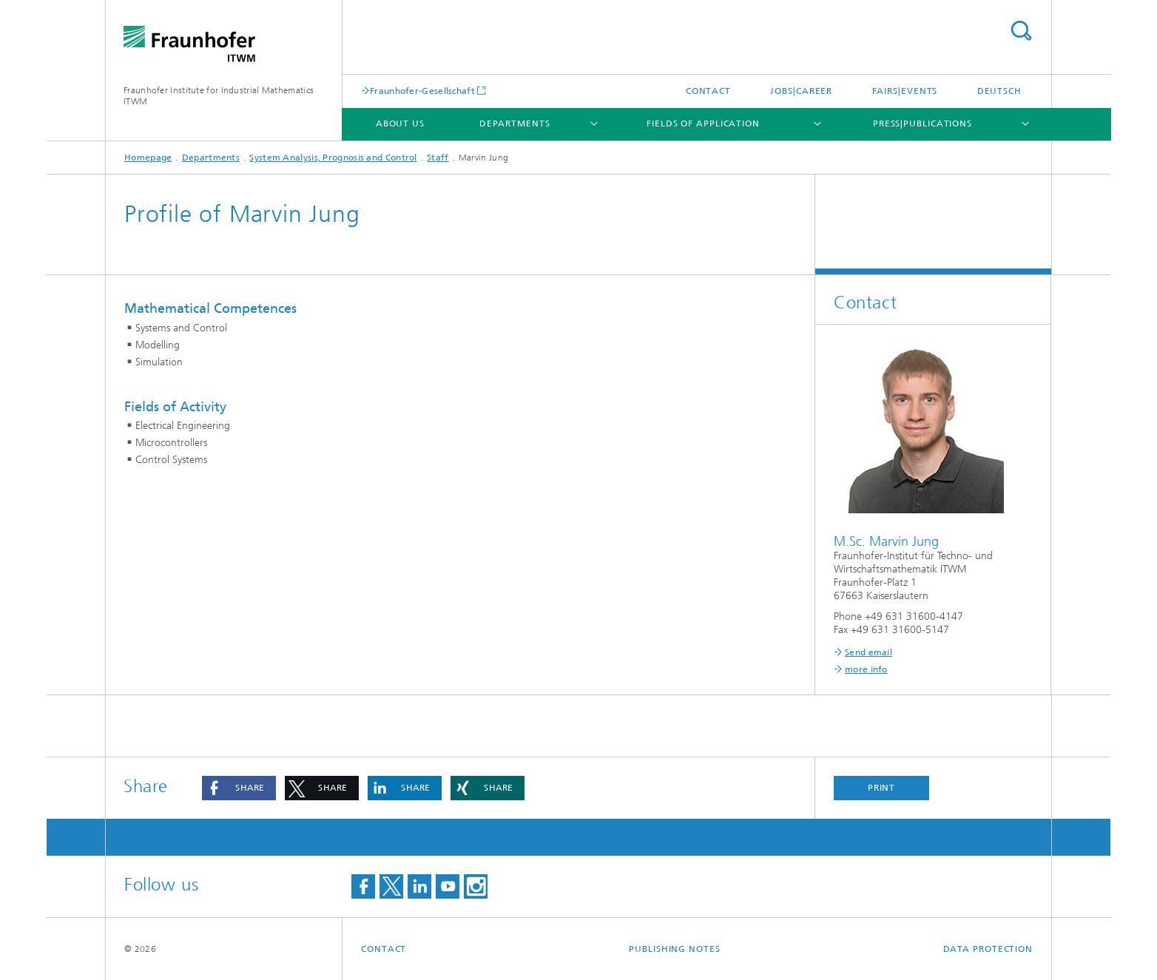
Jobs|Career (801, 91)
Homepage (148, 157)
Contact (708, 91)
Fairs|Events (905, 91)
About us (400, 123)
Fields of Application (703, 123)
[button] (239, 788)
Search (1021, 30)
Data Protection (988, 949)
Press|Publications (922, 123)
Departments (514, 123)
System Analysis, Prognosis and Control (332, 157)
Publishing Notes (674, 949)
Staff (438, 157)
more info (866, 669)
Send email (868, 652)
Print (882, 788)
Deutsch (999, 91)
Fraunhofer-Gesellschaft (422, 90)
